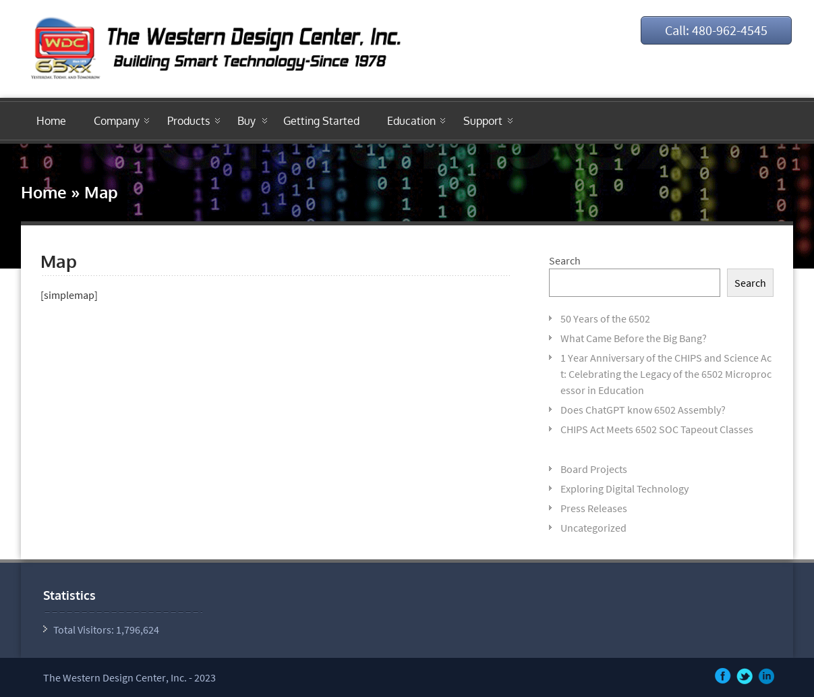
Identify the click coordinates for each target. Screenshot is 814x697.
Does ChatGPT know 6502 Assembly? (643, 409)
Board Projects (593, 469)
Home (51, 121)
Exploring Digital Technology (624, 488)
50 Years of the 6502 (605, 318)
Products (188, 121)
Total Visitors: (84, 629)
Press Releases (593, 508)
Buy (246, 121)
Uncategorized (593, 527)
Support (482, 121)
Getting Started (321, 121)
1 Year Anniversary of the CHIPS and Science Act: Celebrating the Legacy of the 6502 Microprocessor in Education (666, 374)
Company (117, 121)
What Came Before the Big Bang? (633, 338)
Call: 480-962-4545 (716, 30)
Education (411, 121)
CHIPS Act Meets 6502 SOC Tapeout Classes (656, 429)
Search (565, 260)
